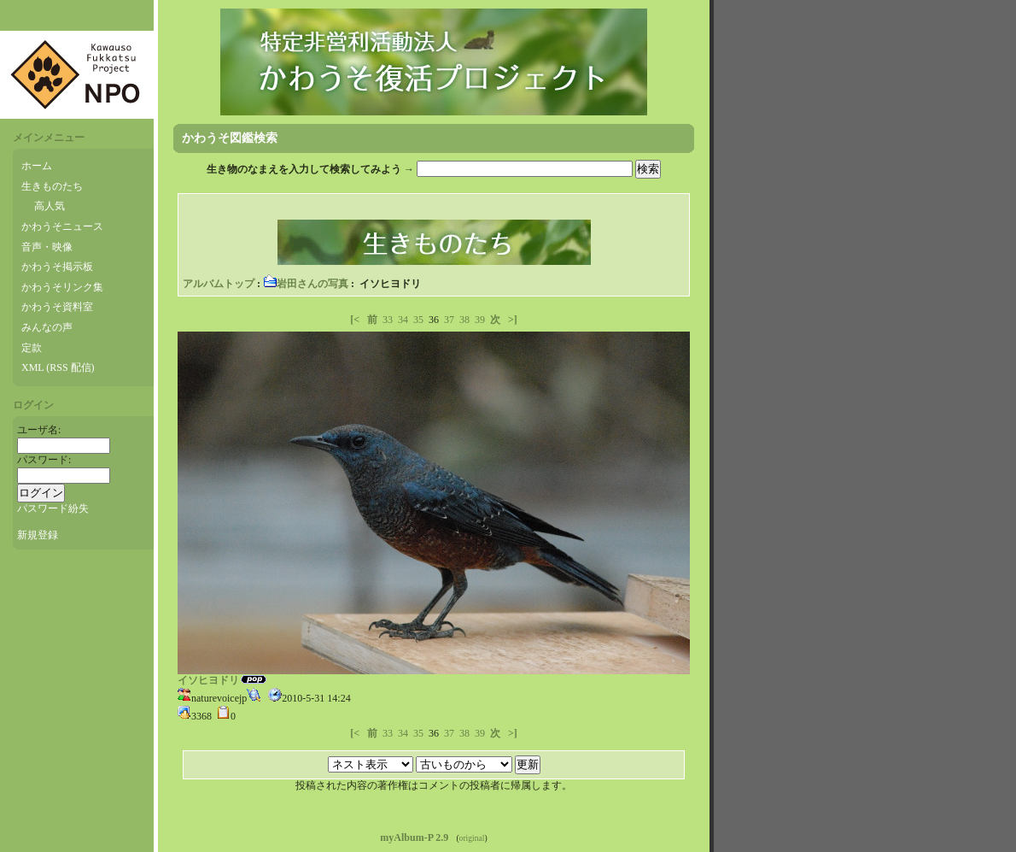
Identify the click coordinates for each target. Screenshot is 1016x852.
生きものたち (52, 186)
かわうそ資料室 (57, 307)
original (472, 838)
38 (464, 320)
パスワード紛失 (53, 508)
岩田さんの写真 (305, 284)
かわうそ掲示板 (57, 267)
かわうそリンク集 (62, 287)
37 (449, 320)
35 (418, 320)
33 (387, 320)
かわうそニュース (62, 226)
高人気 (49, 206)
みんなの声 (47, 327)
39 (480, 320)
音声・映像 (47, 247)
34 (403, 320)
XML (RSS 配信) (58, 367)
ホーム (36, 166)
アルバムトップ (218, 284)
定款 (31, 348)
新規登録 (37, 535)
